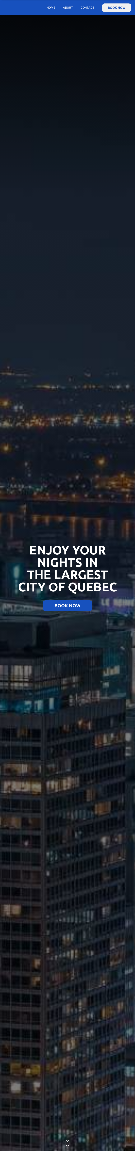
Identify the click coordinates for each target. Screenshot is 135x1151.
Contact (88, 7)
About (68, 7)
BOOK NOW (116, 7)
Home (51, 7)
